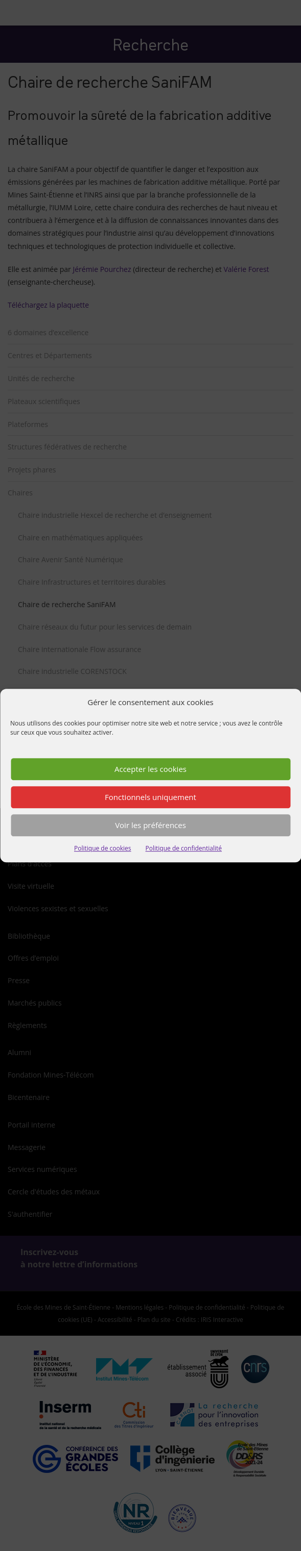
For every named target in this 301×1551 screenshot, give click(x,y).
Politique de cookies (102, 848)
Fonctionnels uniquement (150, 797)
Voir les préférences (150, 825)
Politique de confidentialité (184, 848)
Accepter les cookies (150, 769)
